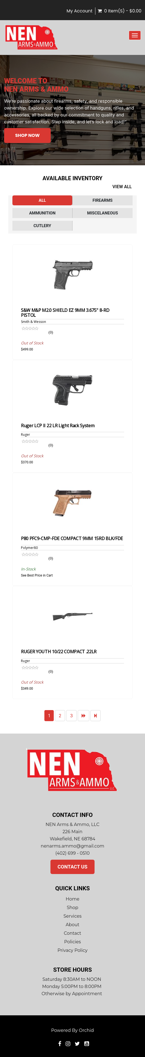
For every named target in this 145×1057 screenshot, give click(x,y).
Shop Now (27, 135)
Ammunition (42, 213)
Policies (72, 941)
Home (72, 899)
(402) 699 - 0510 (72, 853)
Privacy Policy (73, 950)
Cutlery (42, 225)
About (72, 924)
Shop (72, 907)
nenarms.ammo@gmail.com (72, 846)
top (131, 1022)
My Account (79, 11)
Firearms (103, 200)
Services (72, 916)
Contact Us (72, 867)
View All (122, 186)
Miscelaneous (102, 213)
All (42, 200)
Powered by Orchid (72, 1030)
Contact (72, 933)
